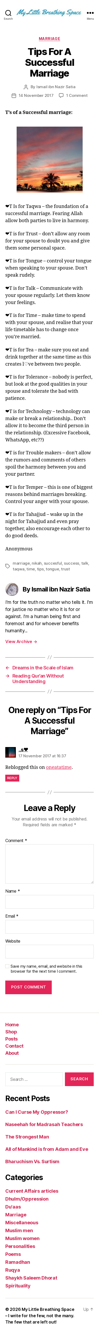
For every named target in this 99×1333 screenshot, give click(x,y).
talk (84, 563)
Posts (11, 1039)
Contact (14, 1046)
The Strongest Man (27, 1137)
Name (12, 891)
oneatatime (59, 767)
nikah (37, 563)
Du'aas (13, 1207)
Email (11, 916)
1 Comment (77, 95)
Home (11, 1024)
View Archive (21, 641)
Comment (16, 840)
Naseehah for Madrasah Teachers (44, 1124)
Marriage (49, 38)
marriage (21, 563)
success (71, 563)
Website (12, 941)
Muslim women (22, 1238)
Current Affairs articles (31, 1191)
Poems (13, 1254)
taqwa (19, 568)
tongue (52, 568)
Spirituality (18, 1286)
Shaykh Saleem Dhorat (31, 1278)
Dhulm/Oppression (27, 1199)
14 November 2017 (36, 95)
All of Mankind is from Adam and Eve (46, 1149)
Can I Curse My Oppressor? (36, 1112)
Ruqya (12, 1270)
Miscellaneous (21, 1222)
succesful (53, 563)
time (30, 568)
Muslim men (19, 1230)
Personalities (20, 1246)
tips (40, 568)
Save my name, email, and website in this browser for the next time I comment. (46, 969)
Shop (11, 1031)
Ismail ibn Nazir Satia (55, 86)
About (12, 1053)
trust (65, 568)
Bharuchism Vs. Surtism (32, 1161)
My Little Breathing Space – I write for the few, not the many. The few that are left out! (39, 1316)
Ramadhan (17, 1262)
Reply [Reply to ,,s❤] (12, 778)
